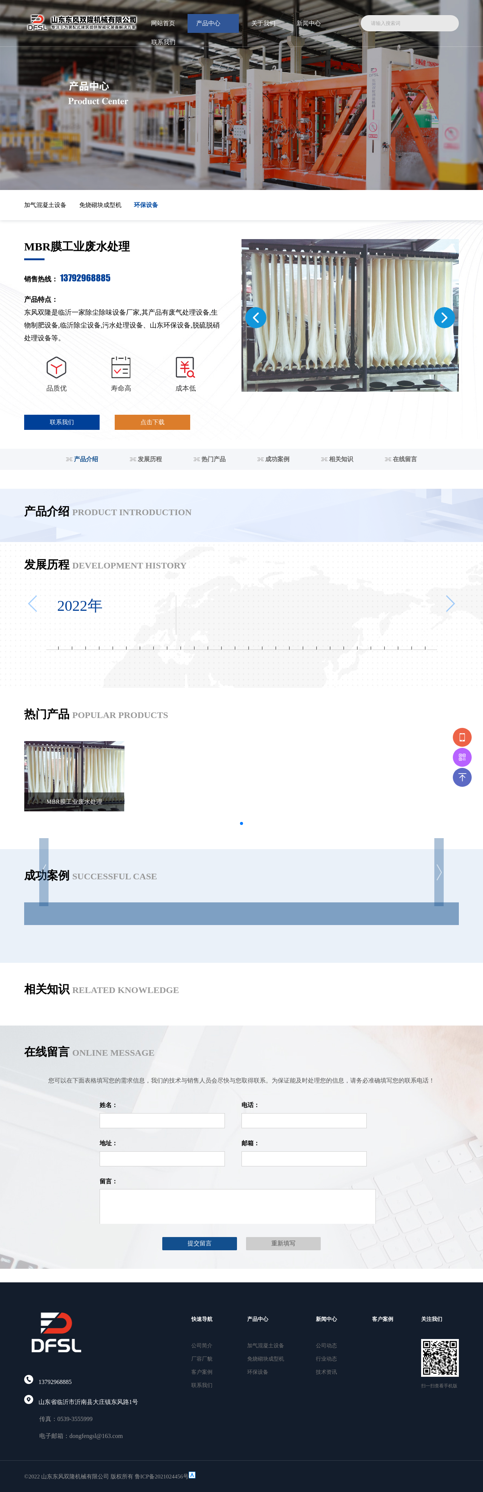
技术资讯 (326, 1372)
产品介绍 (82, 459)
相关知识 (337, 459)
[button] (255, 317)
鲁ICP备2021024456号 (162, 1476)
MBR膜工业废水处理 (74, 802)
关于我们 (263, 23)
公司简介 (201, 1345)
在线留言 (401, 459)
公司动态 (326, 1345)
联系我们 (163, 42)
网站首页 (163, 23)
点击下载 (152, 422)
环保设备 (146, 205)
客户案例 (201, 1372)
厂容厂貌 (201, 1359)
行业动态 (326, 1359)
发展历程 (146, 459)
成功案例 (273, 459)
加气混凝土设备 (45, 205)
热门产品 (210, 459)
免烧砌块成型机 (100, 205)
